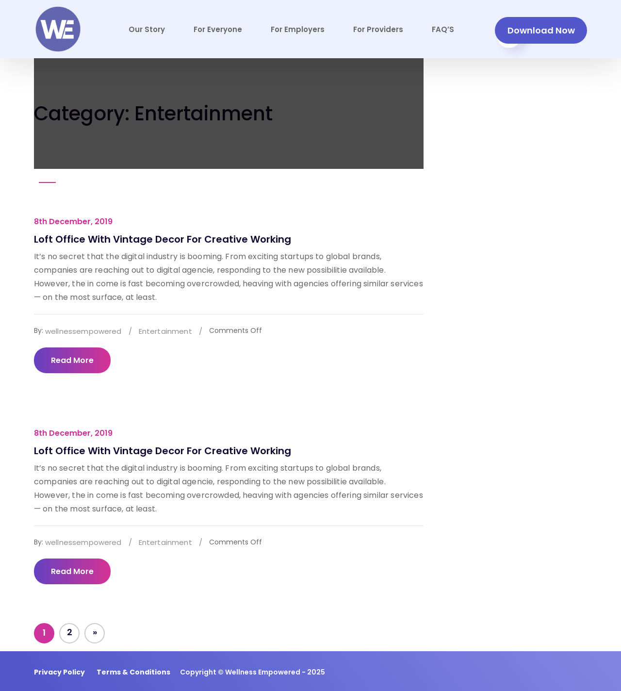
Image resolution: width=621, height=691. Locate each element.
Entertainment (165, 331)
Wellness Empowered (262, 672)
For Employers (298, 29)
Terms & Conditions (133, 672)
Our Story (147, 29)
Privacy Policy (59, 672)
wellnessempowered (83, 331)
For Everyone (218, 29)
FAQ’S (443, 29)
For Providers (378, 29)
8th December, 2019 (73, 221)
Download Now (541, 30)
